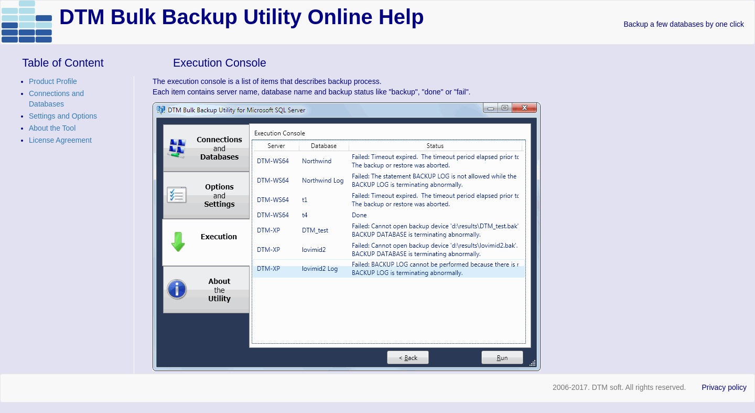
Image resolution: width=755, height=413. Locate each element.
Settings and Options (63, 116)
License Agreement (60, 140)
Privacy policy (724, 387)
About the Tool (52, 128)
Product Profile (53, 81)
